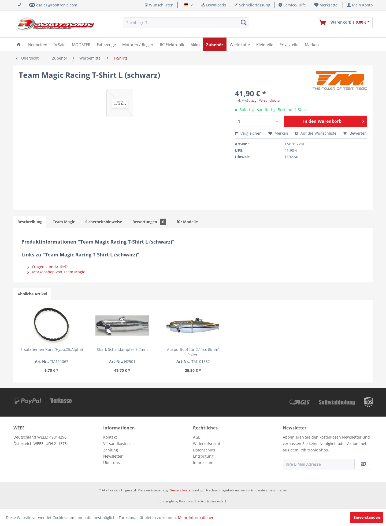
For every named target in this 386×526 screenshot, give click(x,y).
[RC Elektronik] (172, 44)
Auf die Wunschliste (315, 133)
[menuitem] (326, 5)
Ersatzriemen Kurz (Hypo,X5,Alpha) (51, 349)
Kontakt (110, 437)
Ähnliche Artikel (32, 293)
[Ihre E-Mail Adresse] (319, 464)
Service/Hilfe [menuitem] (292, 5)
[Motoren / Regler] (138, 44)
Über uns (111, 462)
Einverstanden (367, 517)
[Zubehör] (215, 44)
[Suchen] (243, 22)
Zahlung (110, 450)
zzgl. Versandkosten (266, 100)
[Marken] (312, 44)
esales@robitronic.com (56, 5)
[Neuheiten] (37, 44)
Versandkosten (116, 443)
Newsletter (113, 456)
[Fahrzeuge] (106, 44)
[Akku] (195, 44)
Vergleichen (248, 133)
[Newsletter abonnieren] (363, 464)
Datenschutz (204, 450)
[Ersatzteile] (289, 44)
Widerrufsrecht (206, 443)
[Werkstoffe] (240, 44)
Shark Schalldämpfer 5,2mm (122, 349)
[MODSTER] (81, 44)
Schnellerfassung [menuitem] (252, 5)
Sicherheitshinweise (103, 221)
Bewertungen (149, 222)
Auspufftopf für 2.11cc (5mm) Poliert (193, 352)
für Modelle (187, 221)
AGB (197, 437)
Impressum (203, 462)
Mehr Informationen (196, 517)
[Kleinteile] (264, 44)
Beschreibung (29, 221)
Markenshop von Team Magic (56, 271)
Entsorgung (203, 456)
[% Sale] (59, 44)
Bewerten (355, 133)
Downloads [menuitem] (213, 5)
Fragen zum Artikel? (47, 266)
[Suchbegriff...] (186, 22)
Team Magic (64, 221)
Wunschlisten (158, 5)
